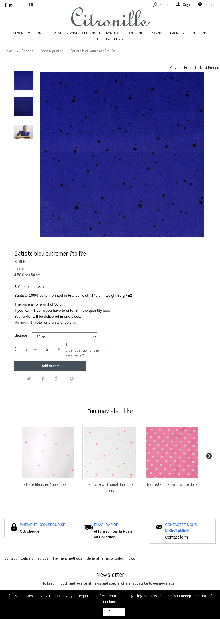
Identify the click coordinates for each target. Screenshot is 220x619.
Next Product (210, 67)
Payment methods (67, 558)
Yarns (156, 33)
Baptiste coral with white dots (172, 484)
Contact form (176, 537)
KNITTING (136, 33)
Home (8, 50)
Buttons (199, 33)
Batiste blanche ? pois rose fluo (47, 484)
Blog (131, 558)
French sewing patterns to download (86, 33)
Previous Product (183, 67)
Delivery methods (35, 558)
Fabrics (177, 33)
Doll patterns (110, 39)
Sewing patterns (28, 33)
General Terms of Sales (105, 558)
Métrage (21, 335)
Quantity (21, 348)
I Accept (113, 611)
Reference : (23, 287)
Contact (10, 558)
